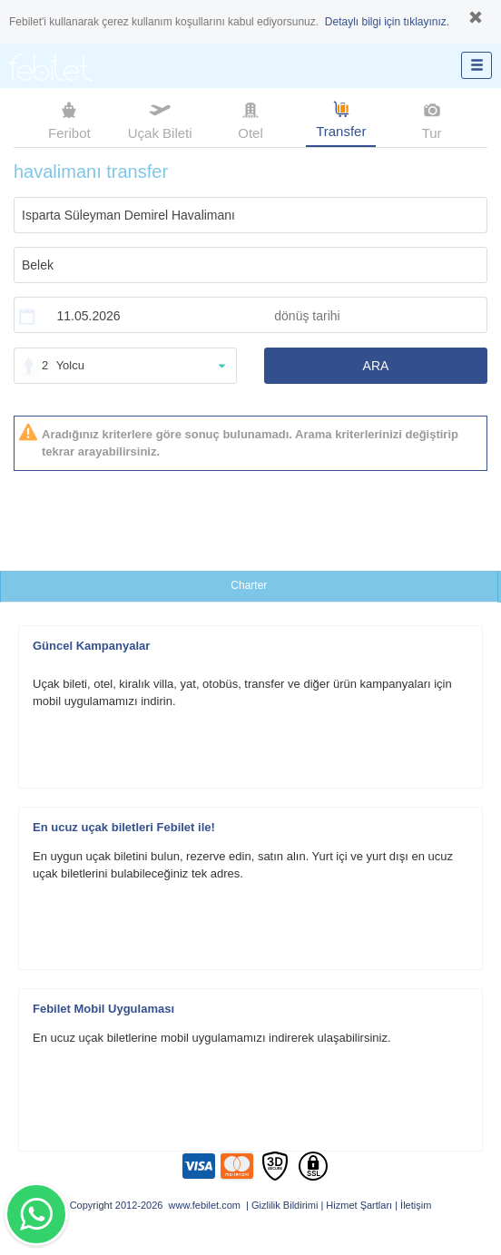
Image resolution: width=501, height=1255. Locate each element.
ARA (376, 365)
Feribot (69, 119)
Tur (432, 119)
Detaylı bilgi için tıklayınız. (387, 21)
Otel (250, 119)
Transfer (341, 118)
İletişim (415, 1205)
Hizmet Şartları (359, 1205)
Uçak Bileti (160, 119)
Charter (249, 585)
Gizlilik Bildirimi (284, 1205)
